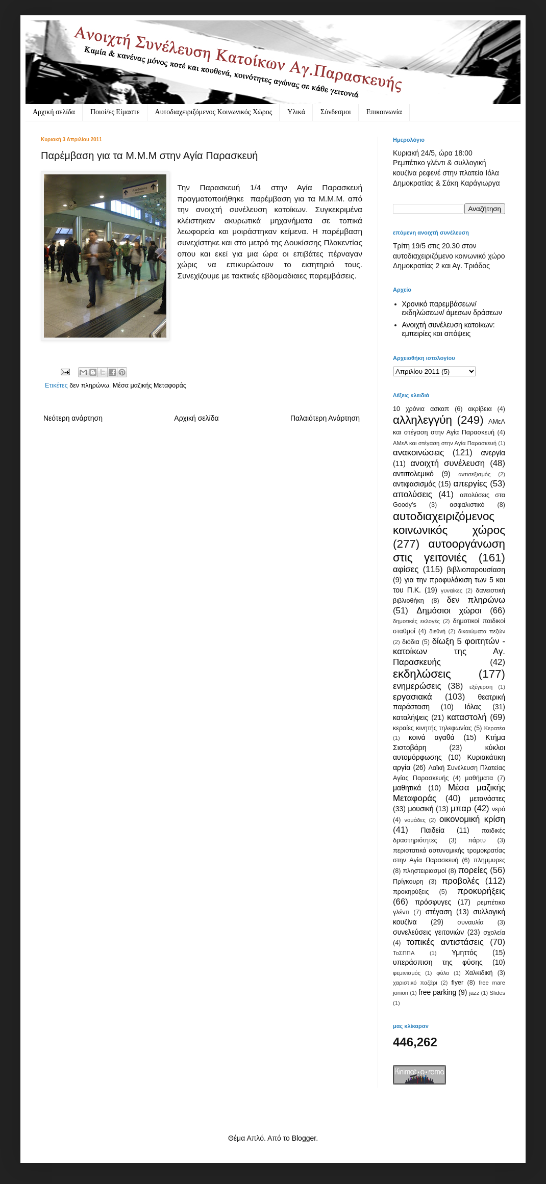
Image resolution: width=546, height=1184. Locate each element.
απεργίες (470, 483)
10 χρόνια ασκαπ (421, 409)
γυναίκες (451, 590)
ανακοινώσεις (418, 452)
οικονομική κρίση (472, 819)
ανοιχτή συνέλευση (447, 463)
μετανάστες (487, 798)
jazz (474, 993)
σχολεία (494, 932)
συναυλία (470, 922)
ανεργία (493, 453)
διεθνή (437, 631)
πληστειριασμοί (424, 870)
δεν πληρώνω (89, 385)
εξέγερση (480, 687)
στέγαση (439, 912)
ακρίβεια (479, 409)
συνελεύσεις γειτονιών (428, 932)
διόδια (410, 642)
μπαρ (461, 808)
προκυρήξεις (481, 891)
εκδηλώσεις (422, 673)
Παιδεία (432, 830)
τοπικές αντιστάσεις (445, 942)
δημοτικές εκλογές (416, 621)
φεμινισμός (406, 973)
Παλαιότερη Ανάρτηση (325, 418)
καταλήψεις (410, 717)
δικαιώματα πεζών (481, 631)
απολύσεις (412, 494)
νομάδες (415, 820)
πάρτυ (477, 840)
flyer (457, 982)
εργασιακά (412, 697)
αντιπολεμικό (413, 474)
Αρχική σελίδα (54, 112)
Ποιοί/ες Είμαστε (115, 112)
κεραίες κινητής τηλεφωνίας (432, 728)
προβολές (460, 881)
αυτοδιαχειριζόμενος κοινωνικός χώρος (449, 523)
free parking (437, 992)
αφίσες (405, 569)
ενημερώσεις (417, 686)
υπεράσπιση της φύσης (438, 962)
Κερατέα (494, 728)
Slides (497, 993)
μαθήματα (479, 778)
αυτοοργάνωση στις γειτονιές (449, 550)
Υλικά (296, 112)
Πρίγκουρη (408, 881)
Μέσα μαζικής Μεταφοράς (149, 385)
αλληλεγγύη (422, 420)
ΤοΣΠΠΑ (403, 953)
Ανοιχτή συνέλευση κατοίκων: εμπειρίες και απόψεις (448, 329)
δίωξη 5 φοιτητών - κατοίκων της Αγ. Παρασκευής (449, 651)
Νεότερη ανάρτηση (73, 418)
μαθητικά (407, 788)
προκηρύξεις (411, 891)
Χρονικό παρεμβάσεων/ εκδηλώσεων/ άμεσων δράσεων (452, 308)
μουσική (420, 809)
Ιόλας (472, 707)
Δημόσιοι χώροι (448, 610)
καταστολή (466, 717)
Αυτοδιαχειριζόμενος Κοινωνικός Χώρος (213, 112)
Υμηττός (464, 952)
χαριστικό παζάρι (415, 983)
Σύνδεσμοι (335, 112)
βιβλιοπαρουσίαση (476, 569)
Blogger (304, 1138)
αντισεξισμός (474, 474)
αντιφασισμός (414, 484)
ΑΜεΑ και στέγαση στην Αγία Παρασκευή (445, 443)
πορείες (472, 870)
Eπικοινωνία (384, 112)
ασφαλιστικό (467, 504)
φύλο (442, 973)
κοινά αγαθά (432, 737)
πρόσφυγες (433, 902)
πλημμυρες (489, 860)
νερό (498, 809)
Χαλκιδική (478, 972)
